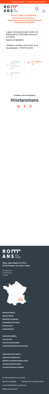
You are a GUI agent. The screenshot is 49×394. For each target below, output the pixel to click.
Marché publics (8, 313)
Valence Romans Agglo (11, 364)
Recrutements (8, 329)
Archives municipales (11, 357)
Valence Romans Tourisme (13, 367)
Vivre (21, 15)
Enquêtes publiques (10, 319)
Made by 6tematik (9, 389)
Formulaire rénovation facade (15, 346)
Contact (5, 275)
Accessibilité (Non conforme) (14, 385)
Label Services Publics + (11, 354)
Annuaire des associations (23, 18)
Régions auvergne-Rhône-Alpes (15, 361)
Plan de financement (11, 343)
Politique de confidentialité (32, 381)
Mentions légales (9, 381)
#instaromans (25, 100)
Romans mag (7, 326)
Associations (30, 15)
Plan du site (7, 339)
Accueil (14, 15)
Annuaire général (9, 336)
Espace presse (8, 316)
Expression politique (10, 322)
